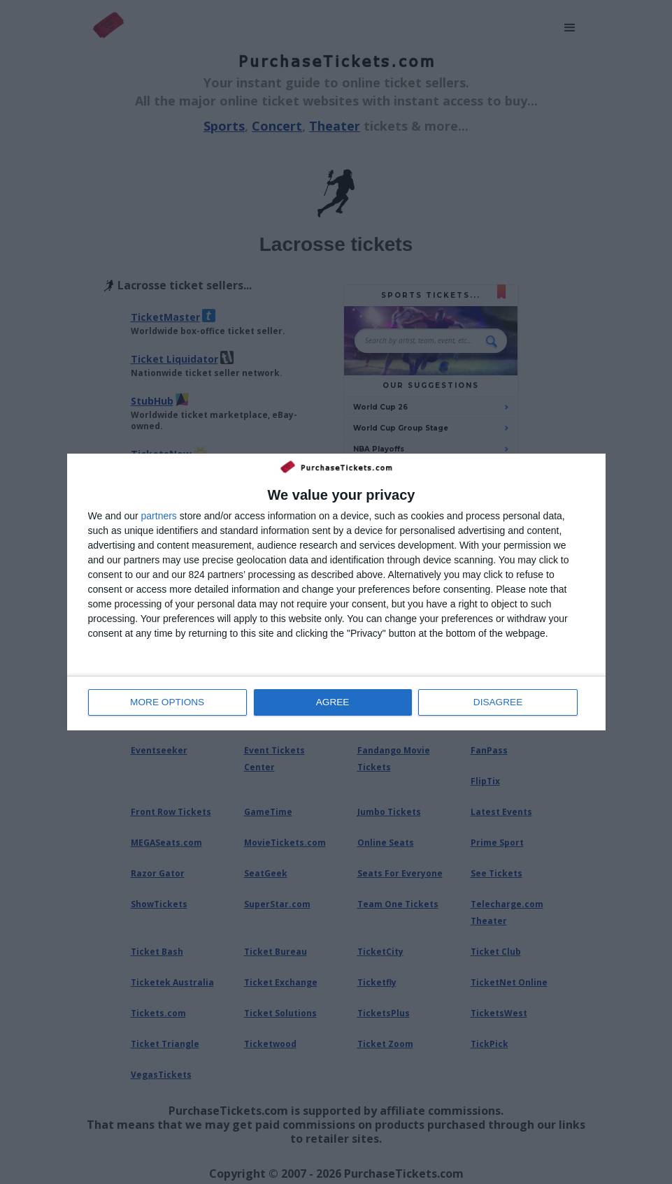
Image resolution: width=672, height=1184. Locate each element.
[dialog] (336, 592)
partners (159, 516)
